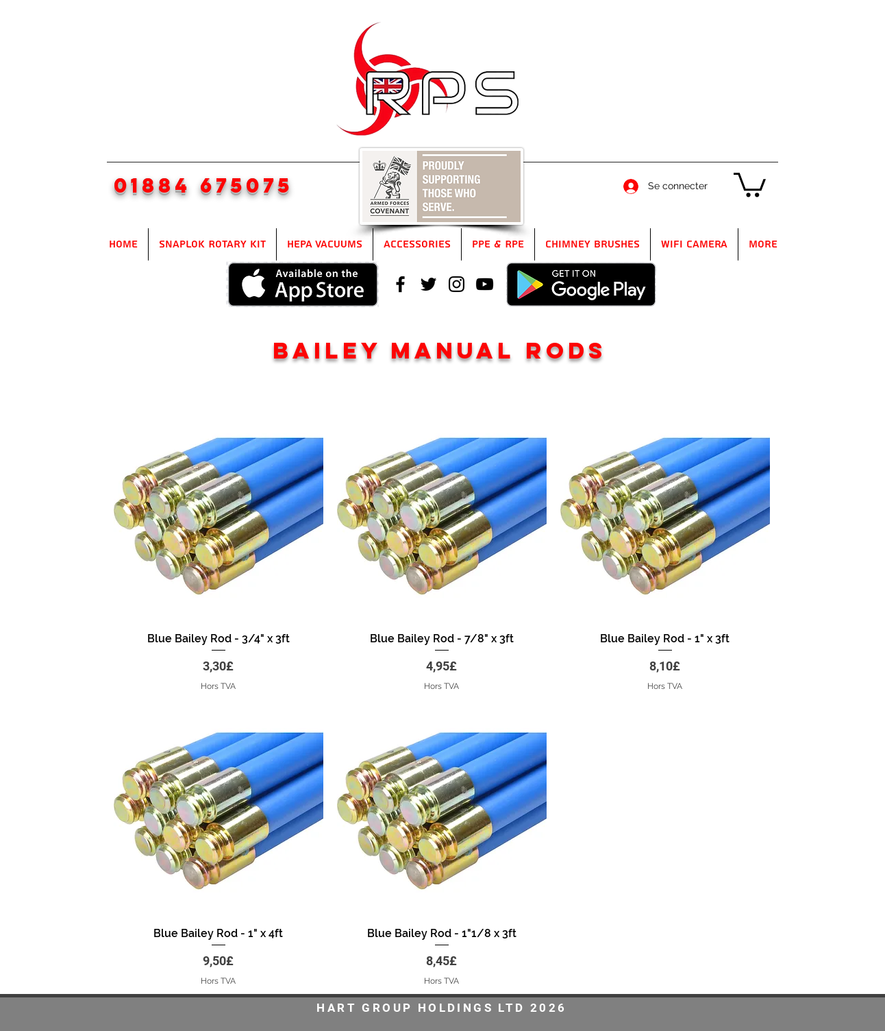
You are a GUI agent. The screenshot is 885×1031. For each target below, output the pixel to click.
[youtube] (484, 284)
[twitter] (428, 284)
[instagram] (456, 284)
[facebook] (400, 284)
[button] (750, 183)
